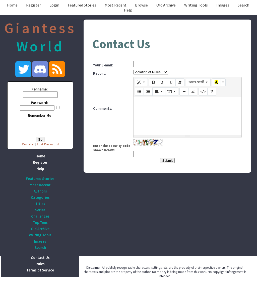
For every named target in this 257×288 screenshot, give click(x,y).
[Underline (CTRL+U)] (171, 82)
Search (243, 5)
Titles (40, 203)
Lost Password (48, 144)
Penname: (39, 89)
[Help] (211, 92)
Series (40, 210)
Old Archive (166, 5)
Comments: (102, 108)
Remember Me (39, 115)
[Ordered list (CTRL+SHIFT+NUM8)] (148, 92)
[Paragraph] (158, 91)
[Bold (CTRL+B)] (153, 82)
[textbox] (187, 116)
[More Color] (223, 82)
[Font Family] (198, 82)
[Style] (141, 82)
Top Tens (40, 222)
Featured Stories (82, 5)
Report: (99, 73)
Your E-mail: (103, 65)
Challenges (40, 216)
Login (54, 5)
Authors (40, 191)
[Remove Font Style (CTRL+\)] (179, 82)
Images (222, 5)
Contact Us (40, 257)
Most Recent (115, 5)
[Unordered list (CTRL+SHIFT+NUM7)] (139, 92)
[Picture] (192, 92)
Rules (40, 263)
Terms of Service (40, 270)
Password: (39, 102)
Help (128, 10)
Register (33, 5)
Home (12, 5)
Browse (141, 5)
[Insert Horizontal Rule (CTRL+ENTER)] (183, 92)
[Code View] (203, 92)
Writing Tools (196, 5)
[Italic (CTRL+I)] (162, 82)
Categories (40, 197)
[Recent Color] (216, 82)
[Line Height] (171, 91)
